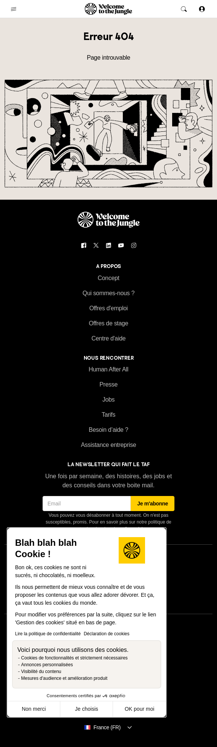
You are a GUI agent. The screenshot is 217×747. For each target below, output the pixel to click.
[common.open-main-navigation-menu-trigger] (14, 9)
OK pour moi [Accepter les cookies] (139, 709)
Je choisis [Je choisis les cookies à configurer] (86, 709)
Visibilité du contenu (41, 671)
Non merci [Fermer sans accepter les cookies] (34, 709)
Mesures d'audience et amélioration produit (64, 678)
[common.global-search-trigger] (184, 9)
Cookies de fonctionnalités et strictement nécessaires (74, 658)
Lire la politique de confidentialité (48, 633)
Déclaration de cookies (106, 633)
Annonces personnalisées (47, 664)
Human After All (108, 369)
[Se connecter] (201, 9)
